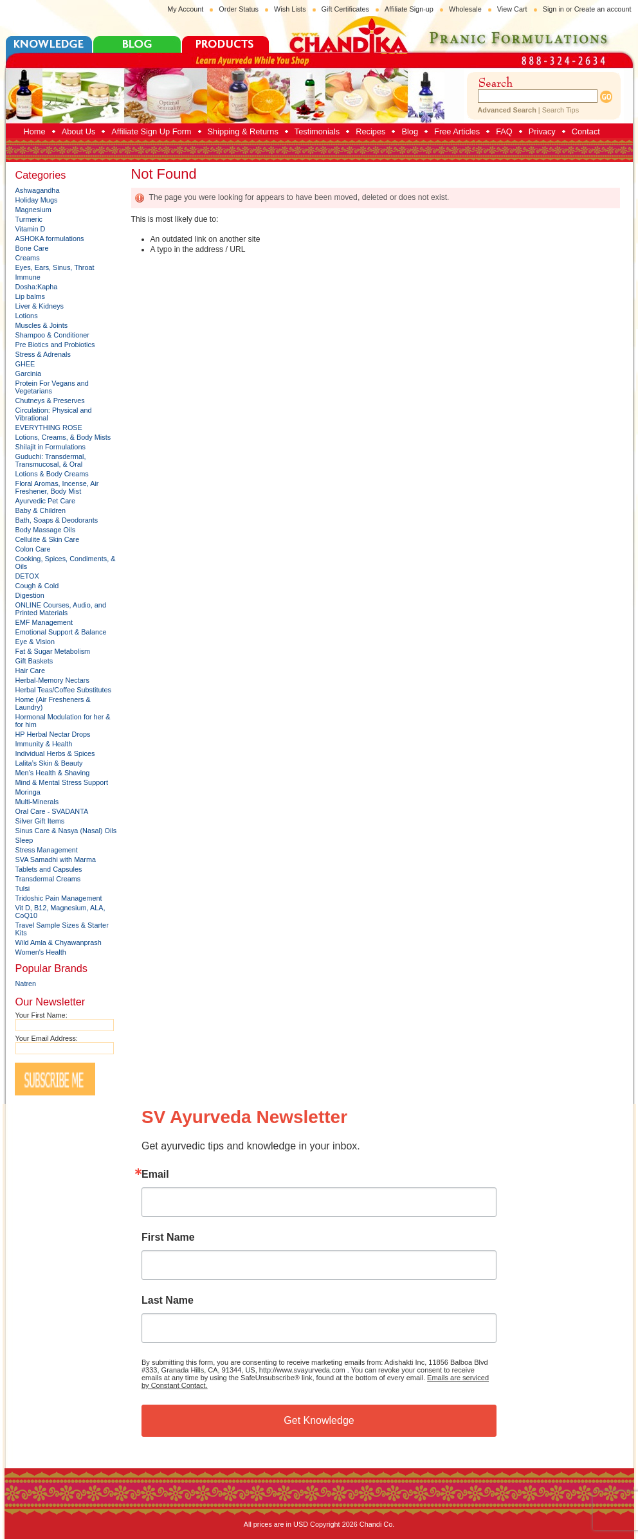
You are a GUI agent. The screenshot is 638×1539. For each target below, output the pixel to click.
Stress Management (46, 850)
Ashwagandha (37, 190)
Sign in (553, 9)
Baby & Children (40, 510)
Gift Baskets (34, 661)
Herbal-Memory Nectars (52, 680)
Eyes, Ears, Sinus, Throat (55, 267)
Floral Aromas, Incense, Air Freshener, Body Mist (57, 487)
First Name (168, 1237)
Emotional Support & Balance (61, 632)
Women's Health (40, 952)
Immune (28, 277)
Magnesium (33, 209)
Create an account (603, 9)
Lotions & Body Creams (52, 474)
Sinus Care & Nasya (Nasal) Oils (66, 830)
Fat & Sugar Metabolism (53, 651)
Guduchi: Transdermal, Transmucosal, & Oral (50, 460)
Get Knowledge (319, 1420)
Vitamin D (30, 229)
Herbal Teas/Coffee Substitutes (63, 690)
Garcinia (28, 373)
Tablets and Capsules (48, 869)
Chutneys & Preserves (50, 400)
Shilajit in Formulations (50, 447)
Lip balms (30, 296)
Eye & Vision (35, 641)
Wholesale (465, 9)
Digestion (29, 595)
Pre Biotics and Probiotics (55, 344)
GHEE (25, 364)
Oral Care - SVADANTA (52, 811)
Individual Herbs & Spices (55, 753)
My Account (185, 9)
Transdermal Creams (48, 879)
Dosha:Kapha (36, 287)
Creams (27, 258)
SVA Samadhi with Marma (55, 859)
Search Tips (560, 110)
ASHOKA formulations (49, 238)
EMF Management (44, 622)
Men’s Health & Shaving (52, 773)
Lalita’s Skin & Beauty (49, 763)
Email (155, 1174)
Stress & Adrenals (43, 354)
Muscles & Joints (41, 325)
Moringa (28, 792)
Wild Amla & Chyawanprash (58, 942)
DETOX (27, 576)
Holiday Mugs (36, 200)
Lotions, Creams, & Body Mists (63, 437)
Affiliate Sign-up (409, 9)
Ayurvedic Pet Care (45, 501)
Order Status (239, 9)
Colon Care (33, 549)
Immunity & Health (44, 744)
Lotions (26, 316)
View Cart (512, 9)
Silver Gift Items (40, 821)
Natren (26, 983)
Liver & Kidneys (39, 306)
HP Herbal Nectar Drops (53, 734)
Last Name (167, 1300)
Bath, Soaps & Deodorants (56, 520)
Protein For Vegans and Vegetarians (52, 387)
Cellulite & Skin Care (47, 539)
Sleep (24, 840)
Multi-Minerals (37, 802)
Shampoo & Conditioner (52, 335)
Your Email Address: (46, 1038)
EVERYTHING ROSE (48, 427)
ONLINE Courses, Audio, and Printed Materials (60, 608)
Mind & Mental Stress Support (61, 782)
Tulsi (22, 888)
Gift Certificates (345, 9)
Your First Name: (41, 1015)
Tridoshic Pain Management (58, 898)
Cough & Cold (37, 586)
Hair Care (30, 670)
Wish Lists (290, 9)
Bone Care (32, 248)
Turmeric (29, 219)
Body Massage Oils (45, 530)
